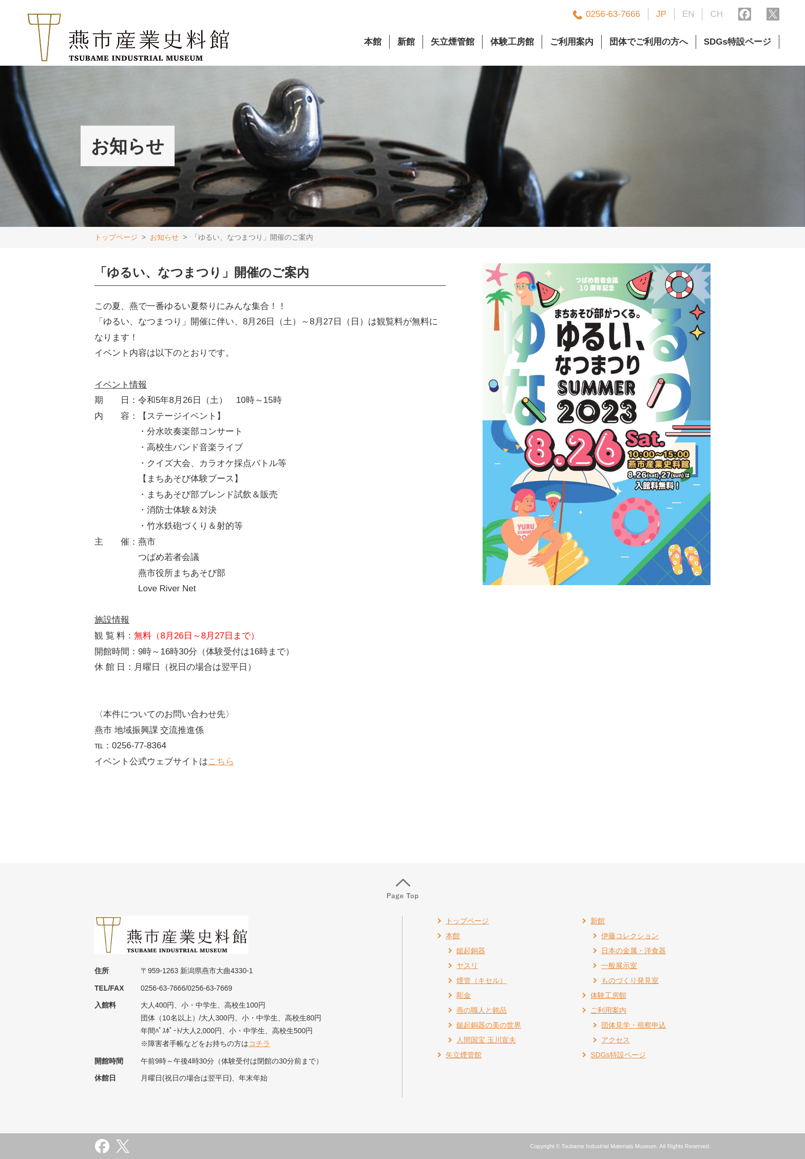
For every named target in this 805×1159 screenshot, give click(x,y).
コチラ (259, 1043)
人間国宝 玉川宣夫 (486, 1040)
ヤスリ (467, 965)
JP (661, 14)
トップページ (116, 237)
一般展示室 (619, 965)
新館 (406, 42)
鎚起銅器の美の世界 (488, 1025)
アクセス (615, 1040)
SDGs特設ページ (737, 42)
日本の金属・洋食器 (633, 950)
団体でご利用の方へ (648, 42)
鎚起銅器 (470, 950)
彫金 (463, 995)
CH (716, 14)
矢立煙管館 (452, 42)
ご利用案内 (571, 42)
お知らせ (164, 237)
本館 (372, 42)
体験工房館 (512, 42)
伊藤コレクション (630, 936)
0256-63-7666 (613, 14)
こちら (221, 761)
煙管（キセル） (481, 980)
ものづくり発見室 (630, 980)
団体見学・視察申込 (633, 1025)
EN (688, 14)
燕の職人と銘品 (481, 1010)
